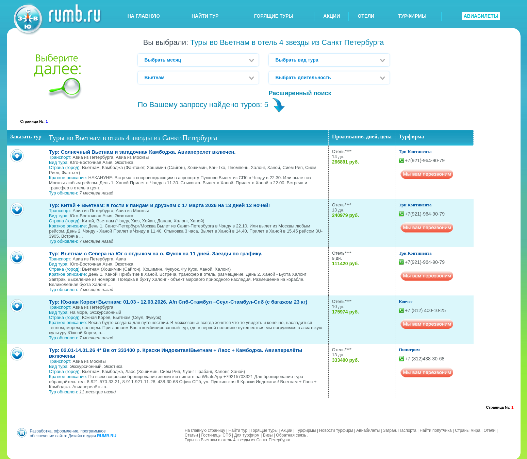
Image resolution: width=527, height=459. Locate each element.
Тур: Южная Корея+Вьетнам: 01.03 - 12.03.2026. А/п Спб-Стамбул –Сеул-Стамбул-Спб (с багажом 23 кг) (178, 302)
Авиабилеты (368, 430)
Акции (287, 430)
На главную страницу (205, 430)
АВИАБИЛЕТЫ (481, 16)
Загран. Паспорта (399, 430)
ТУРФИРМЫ (412, 16)
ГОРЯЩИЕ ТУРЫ (274, 16)
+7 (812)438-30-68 (424, 358)
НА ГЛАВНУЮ (144, 16)
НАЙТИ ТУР (205, 16)
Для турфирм (247, 434)
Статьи (191, 434)
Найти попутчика (436, 430)
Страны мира (467, 430)
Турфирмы (306, 430)
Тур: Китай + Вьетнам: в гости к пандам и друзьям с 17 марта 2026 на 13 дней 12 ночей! (159, 205)
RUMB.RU (106, 435)
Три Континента (415, 151)
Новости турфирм (336, 430)
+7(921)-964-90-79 (425, 160)
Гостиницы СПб (216, 434)
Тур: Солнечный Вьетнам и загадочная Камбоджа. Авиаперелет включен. (142, 152)
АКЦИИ (331, 16)
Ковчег (406, 301)
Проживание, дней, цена (362, 136)
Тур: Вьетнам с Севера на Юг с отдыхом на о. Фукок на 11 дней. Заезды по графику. (155, 253)
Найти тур (237, 430)
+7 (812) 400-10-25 (425, 310)
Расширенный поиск (300, 93)
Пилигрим (409, 349)
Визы (268, 434)
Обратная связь (291, 434)
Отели (489, 430)
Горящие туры (264, 430)
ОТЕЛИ (366, 16)
